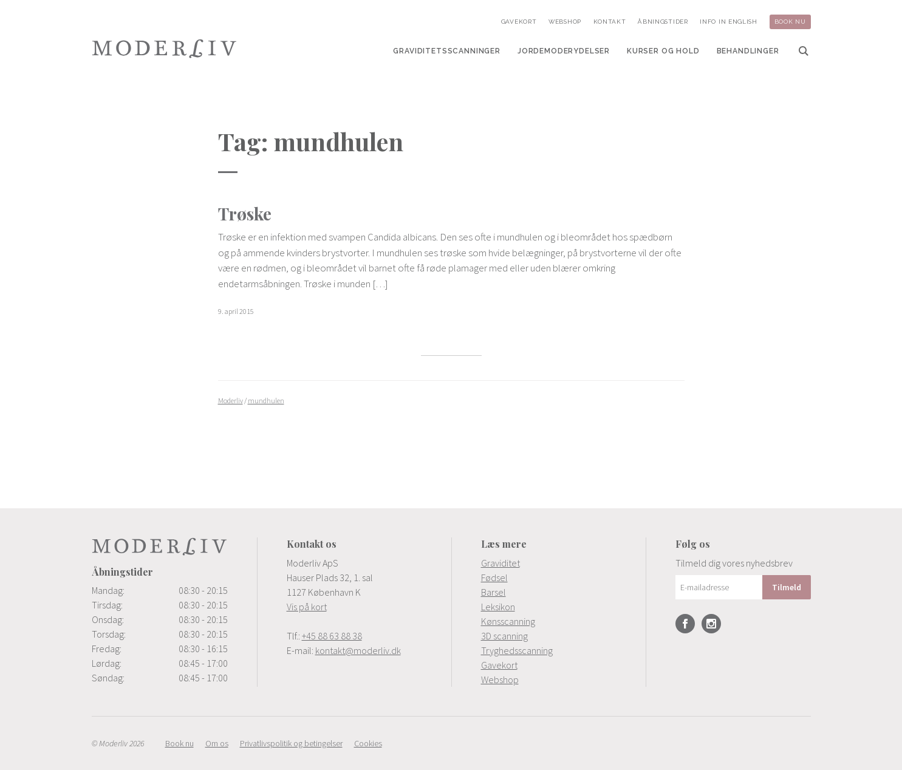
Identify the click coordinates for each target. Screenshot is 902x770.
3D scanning (504, 636)
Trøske (245, 213)
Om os (216, 743)
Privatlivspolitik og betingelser (291, 743)
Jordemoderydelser (564, 51)
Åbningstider (663, 21)
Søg (803, 51)
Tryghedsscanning (517, 650)
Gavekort (519, 21)
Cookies (368, 743)
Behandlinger (748, 51)
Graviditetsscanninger (447, 51)
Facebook (685, 623)
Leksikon (498, 607)
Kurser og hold (663, 51)
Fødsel (494, 577)
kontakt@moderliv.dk (358, 650)
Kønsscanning (508, 621)
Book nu (790, 21)
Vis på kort (307, 607)
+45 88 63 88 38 (332, 636)
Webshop (564, 21)
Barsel (493, 592)
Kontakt (609, 21)
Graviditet (500, 563)
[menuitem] (447, 51)
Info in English (728, 21)
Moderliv (164, 48)
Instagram (711, 623)
